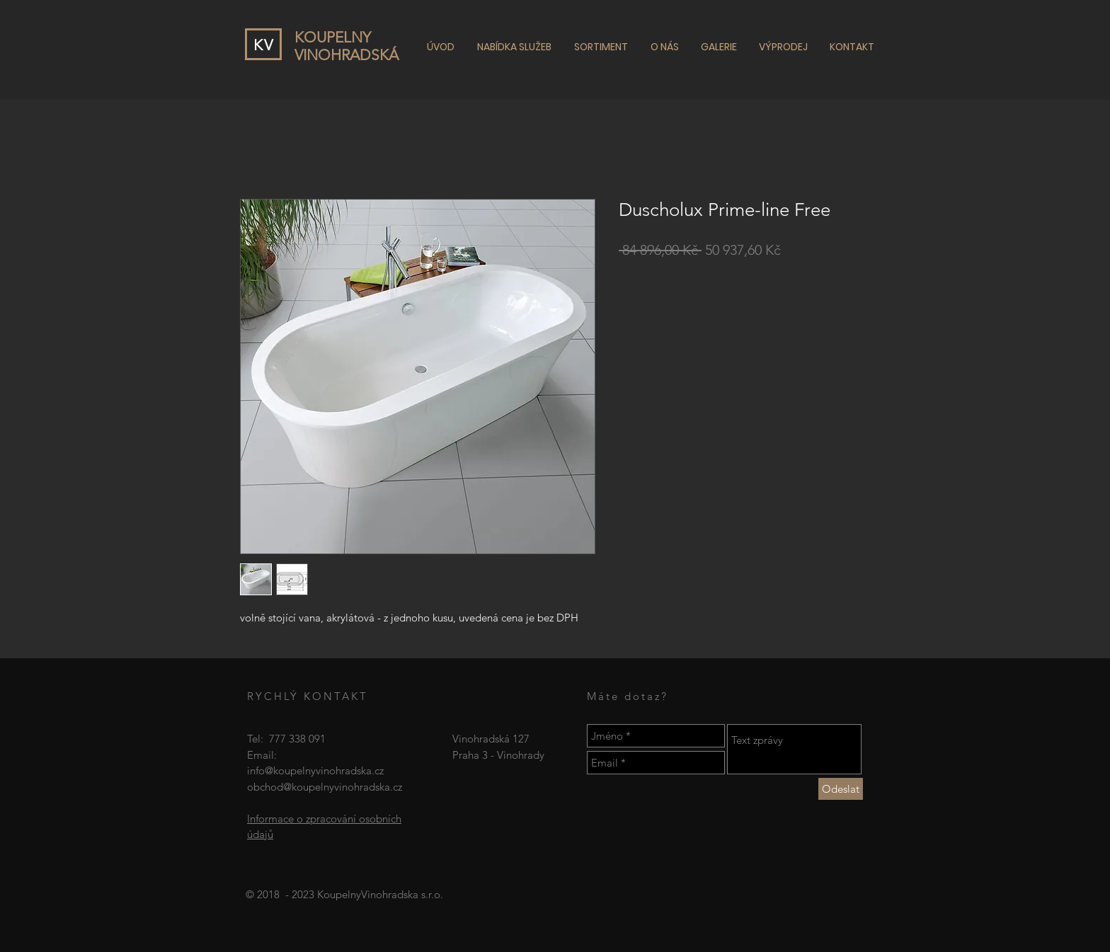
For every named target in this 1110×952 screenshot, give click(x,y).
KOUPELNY (332, 37)
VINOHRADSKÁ (346, 55)
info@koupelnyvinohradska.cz (315, 770)
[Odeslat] (840, 789)
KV (263, 45)
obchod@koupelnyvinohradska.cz (324, 786)
